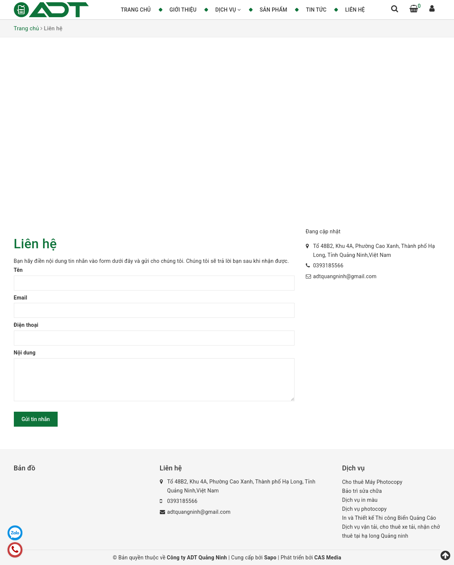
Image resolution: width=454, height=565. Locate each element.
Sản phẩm (273, 10)
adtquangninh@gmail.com (345, 276)
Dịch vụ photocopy (364, 509)
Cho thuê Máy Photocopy (372, 482)
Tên (18, 270)
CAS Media (327, 558)
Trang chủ (136, 10)
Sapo (271, 558)
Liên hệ (355, 10)
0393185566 (328, 265)
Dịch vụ (228, 10)
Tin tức (316, 10)
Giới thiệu (183, 10)
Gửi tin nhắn (36, 419)
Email (20, 298)
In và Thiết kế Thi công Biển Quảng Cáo (389, 518)
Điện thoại (26, 325)
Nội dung (25, 353)
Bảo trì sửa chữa (362, 491)
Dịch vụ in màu (360, 500)
